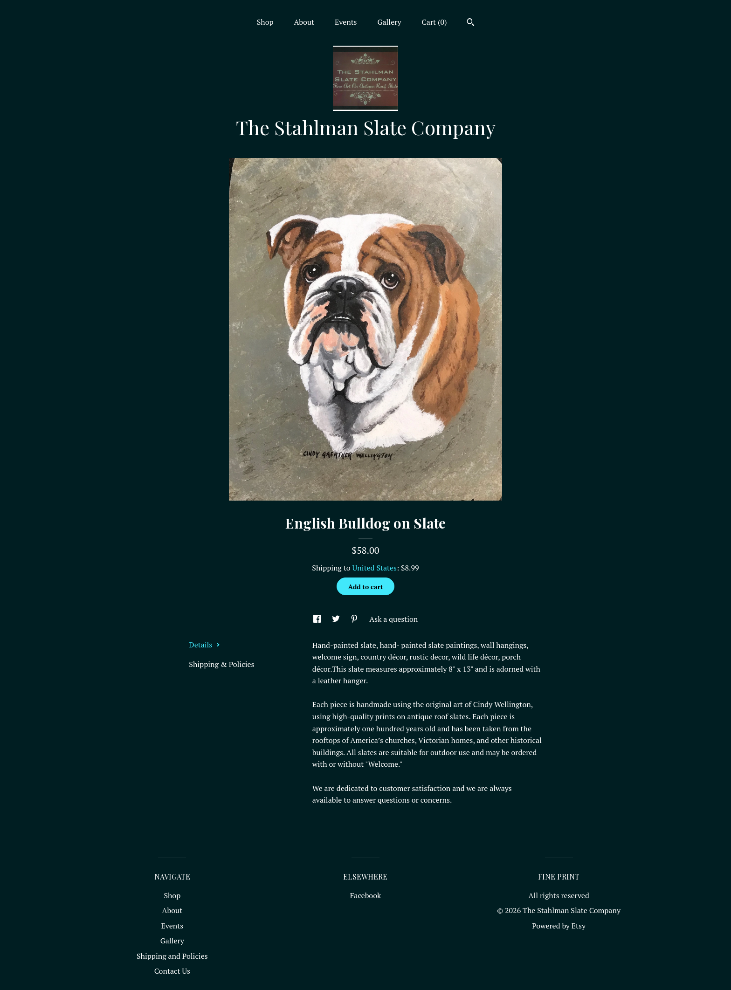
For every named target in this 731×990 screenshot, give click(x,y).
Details (204, 644)
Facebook (365, 895)
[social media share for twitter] (337, 619)
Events (346, 22)
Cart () (434, 22)
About (304, 22)
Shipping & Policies (221, 664)
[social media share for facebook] (318, 619)
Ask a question (393, 619)
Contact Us (172, 971)
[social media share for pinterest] (355, 619)
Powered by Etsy (559, 926)
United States (374, 568)
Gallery (389, 22)
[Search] (470, 23)
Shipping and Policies (172, 956)
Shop (265, 22)
